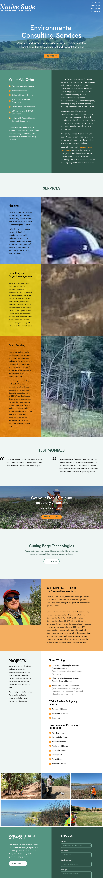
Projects (95, 8)
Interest (63, 861)
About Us (95, 5)
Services (95, 2)
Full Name (64, 870)
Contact (95, 11)
